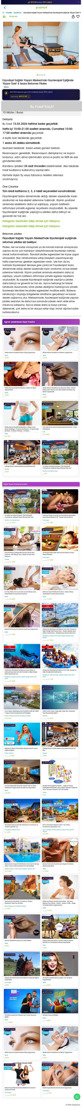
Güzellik (9, 13)
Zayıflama (17, 13)
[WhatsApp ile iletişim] (77, 1097)
